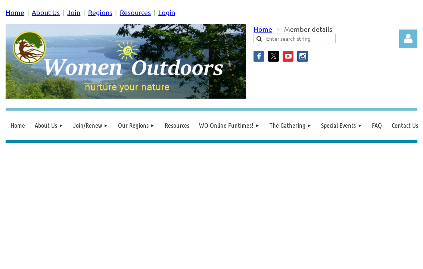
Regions (100, 12)
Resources (135, 12)
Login (166, 12)
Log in (408, 39)
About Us (46, 12)
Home (15, 12)
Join (73, 12)
